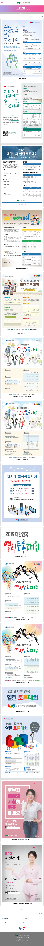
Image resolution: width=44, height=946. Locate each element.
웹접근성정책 (3, 922)
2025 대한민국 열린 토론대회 (22, 78)
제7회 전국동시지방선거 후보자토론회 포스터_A (22, 903)
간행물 (23, 922)
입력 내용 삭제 (40, 913)
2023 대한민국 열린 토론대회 (22, 204)
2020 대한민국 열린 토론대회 (22, 459)
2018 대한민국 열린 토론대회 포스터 (22, 776)
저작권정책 (24, 918)
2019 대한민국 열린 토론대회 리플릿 (22, 556)
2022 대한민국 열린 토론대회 (22, 268)
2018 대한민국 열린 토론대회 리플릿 (22, 711)
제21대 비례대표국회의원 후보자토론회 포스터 (22, 524)
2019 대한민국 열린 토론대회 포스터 (22, 619)
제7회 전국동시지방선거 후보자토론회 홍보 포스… (22, 839)
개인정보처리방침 (4, 918)
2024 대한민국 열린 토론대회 (22, 141)
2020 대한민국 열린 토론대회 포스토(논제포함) (22, 396)
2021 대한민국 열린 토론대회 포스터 (22, 333)
